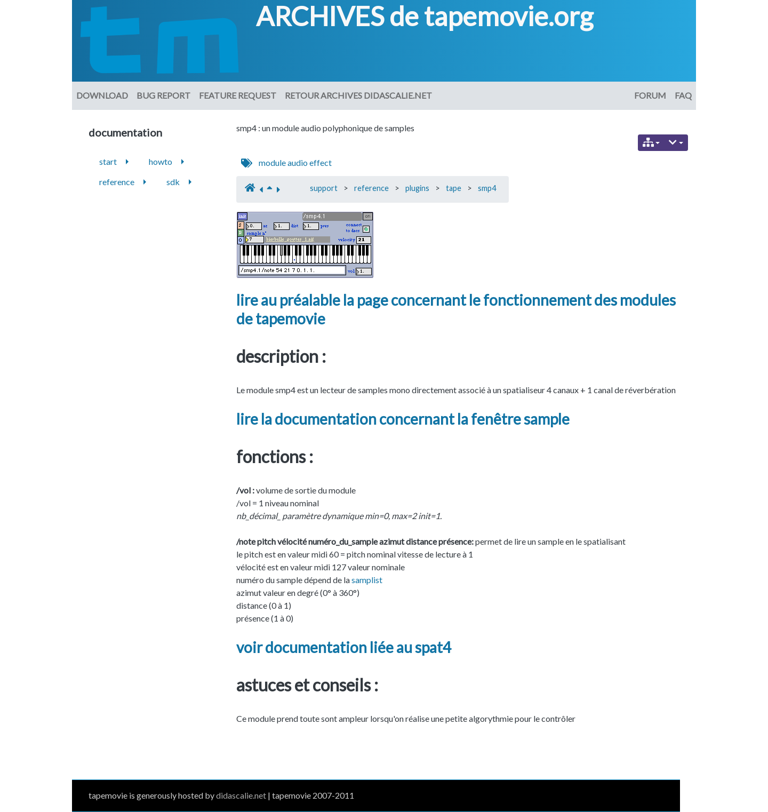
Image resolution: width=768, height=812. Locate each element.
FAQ (683, 95)
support (324, 188)
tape (453, 188)
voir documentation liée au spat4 (343, 647)
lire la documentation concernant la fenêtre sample (403, 419)
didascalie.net (241, 795)
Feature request (237, 95)
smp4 (487, 188)
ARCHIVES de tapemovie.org (424, 16)
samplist (366, 580)
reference (371, 188)
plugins (417, 188)
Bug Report (163, 95)
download (102, 95)
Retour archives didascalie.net (358, 95)
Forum (650, 95)
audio (297, 162)
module (272, 162)
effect (320, 162)
